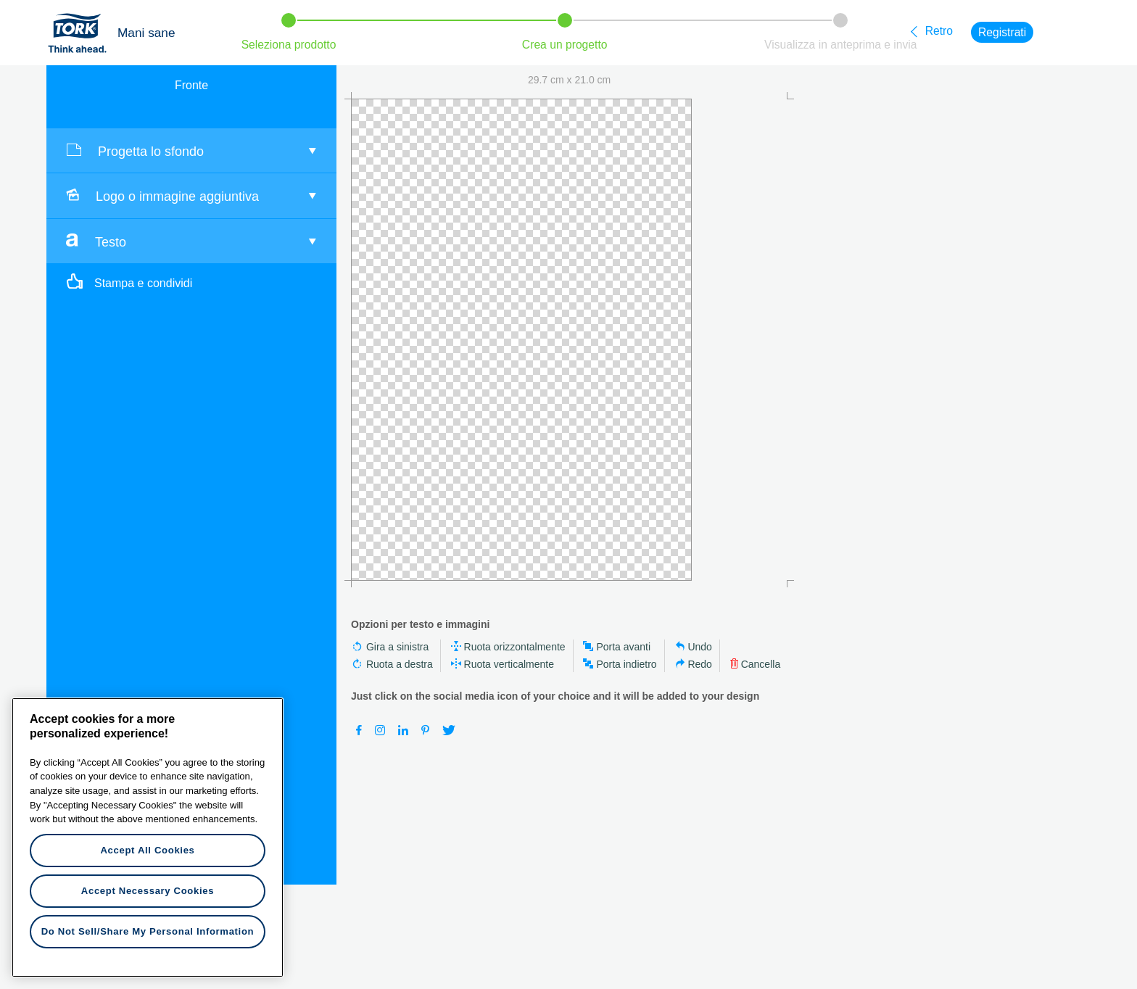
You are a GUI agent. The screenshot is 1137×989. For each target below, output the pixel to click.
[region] (148, 837)
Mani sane (146, 32)
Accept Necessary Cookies (147, 890)
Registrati (1002, 32)
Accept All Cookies (147, 850)
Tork (81, 33)
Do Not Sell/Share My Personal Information (148, 931)
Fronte (191, 85)
